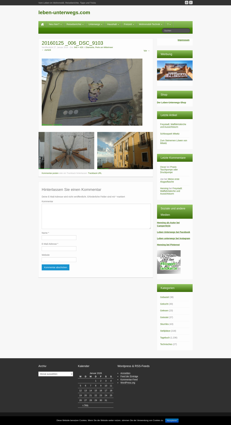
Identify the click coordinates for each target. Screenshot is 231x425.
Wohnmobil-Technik (150, 24)
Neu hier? (55, 24)
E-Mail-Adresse (50, 244)
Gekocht (164, 304)
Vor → (147, 50)
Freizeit (129, 24)
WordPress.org (128, 382)
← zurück (46, 50)
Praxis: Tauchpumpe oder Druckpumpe (169, 170)
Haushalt (113, 24)
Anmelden (125, 373)
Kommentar (47, 201)
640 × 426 (78, 47)
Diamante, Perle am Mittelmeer (99, 47)
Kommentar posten (50, 173)
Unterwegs (95, 24)
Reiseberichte (75, 24)
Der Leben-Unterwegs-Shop (171, 102)
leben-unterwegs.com (64, 12)
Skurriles (164, 324)
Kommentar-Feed (129, 379)
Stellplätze (165, 331)
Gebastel (164, 297)
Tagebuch (165, 337)
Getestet (164, 317)
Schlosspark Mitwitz (170, 133)
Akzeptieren (172, 420)
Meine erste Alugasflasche (169, 180)
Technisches (166, 344)
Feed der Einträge (129, 376)
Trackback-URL (95, 173)
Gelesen (164, 310)
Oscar (163, 167)
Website (46, 255)
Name (45, 233)
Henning (164, 188)
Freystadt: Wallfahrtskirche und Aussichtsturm (173, 125)
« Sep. (85, 405)
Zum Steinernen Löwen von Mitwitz (173, 141)
